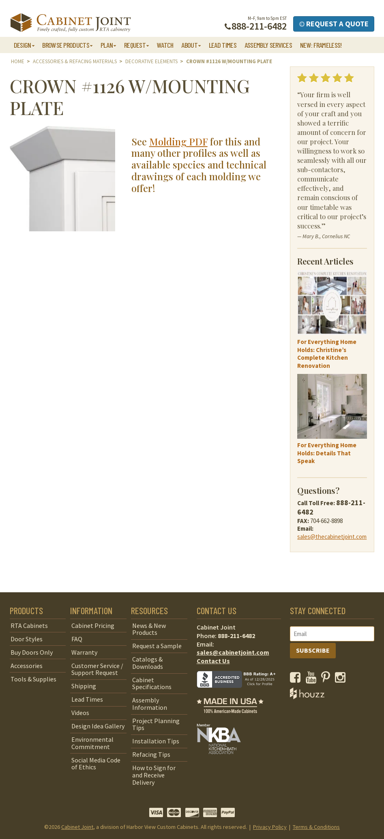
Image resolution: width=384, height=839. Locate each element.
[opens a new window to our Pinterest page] (327, 679)
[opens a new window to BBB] (241, 694)
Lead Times (222, 45)
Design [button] (22, 45)
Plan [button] (107, 45)
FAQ (76, 639)
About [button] (189, 45)
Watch (165, 45)
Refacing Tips (151, 754)
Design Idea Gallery (97, 726)
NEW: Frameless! (321, 45)
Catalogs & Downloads (147, 662)
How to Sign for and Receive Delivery (154, 775)
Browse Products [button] (65, 45)
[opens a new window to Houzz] (307, 697)
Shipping (83, 686)
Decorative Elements (151, 61)
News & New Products (149, 629)
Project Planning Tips (156, 724)
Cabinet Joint (77, 826)
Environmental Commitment (92, 743)
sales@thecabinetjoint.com (332, 536)
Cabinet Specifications (152, 683)
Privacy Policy (270, 826)
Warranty (84, 652)
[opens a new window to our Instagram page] (342, 679)
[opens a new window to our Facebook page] (297, 679)
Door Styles (27, 639)
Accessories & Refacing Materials (75, 61)
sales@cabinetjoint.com (233, 652)
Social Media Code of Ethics (95, 763)
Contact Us (213, 661)
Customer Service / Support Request (97, 669)
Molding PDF (178, 141)
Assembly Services (268, 45)
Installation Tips (155, 741)
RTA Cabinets (29, 625)
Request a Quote (334, 23)
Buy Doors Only (32, 652)
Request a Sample (157, 646)
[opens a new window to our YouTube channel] (313, 679)
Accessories (27, 666)
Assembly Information (149, 703)
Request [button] (135, 45)
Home (17, 61)
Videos (80, 713)
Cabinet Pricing (92, 625)
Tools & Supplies (33, 679)
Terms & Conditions (316, 826)
